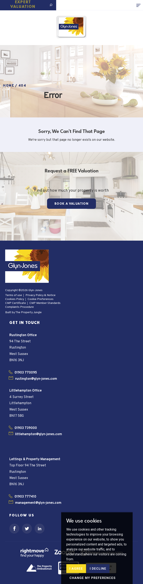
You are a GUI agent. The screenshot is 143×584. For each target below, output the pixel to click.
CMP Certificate (15, 303)
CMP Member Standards (45, 303)
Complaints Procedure (19, 307)
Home (8, 86)
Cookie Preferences (40, 299)
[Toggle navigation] (139, 5)
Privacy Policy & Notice (40, 295)
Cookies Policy (14, 299)
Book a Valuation (71, 203)
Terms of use (13, 295)
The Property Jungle (28, 312)
